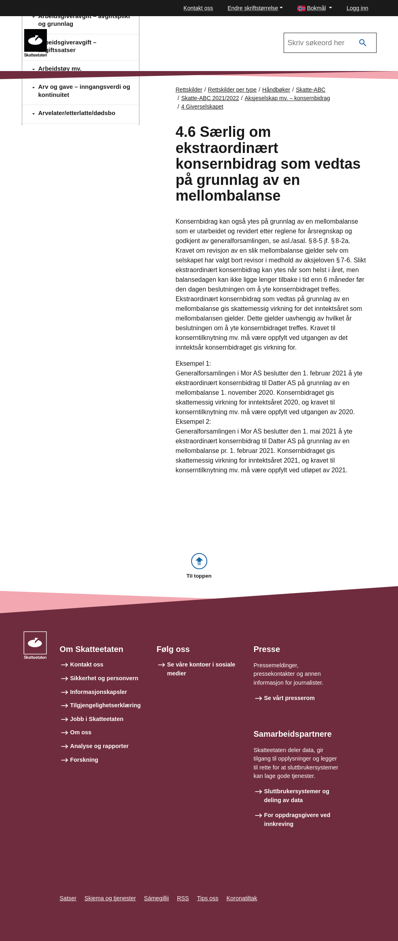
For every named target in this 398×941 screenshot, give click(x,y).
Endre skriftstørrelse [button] (252, 8)
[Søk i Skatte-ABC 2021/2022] (330, 43)
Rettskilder (189, 89)
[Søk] (363, 43)
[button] (314, 8)
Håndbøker (276, 89)
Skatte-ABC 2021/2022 (89, 33)
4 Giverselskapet (202, 106)
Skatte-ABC (310, 89)
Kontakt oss (198, 8)
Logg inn (358, 8)
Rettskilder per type (232, 89)
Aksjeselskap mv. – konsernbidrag (287, 98)
